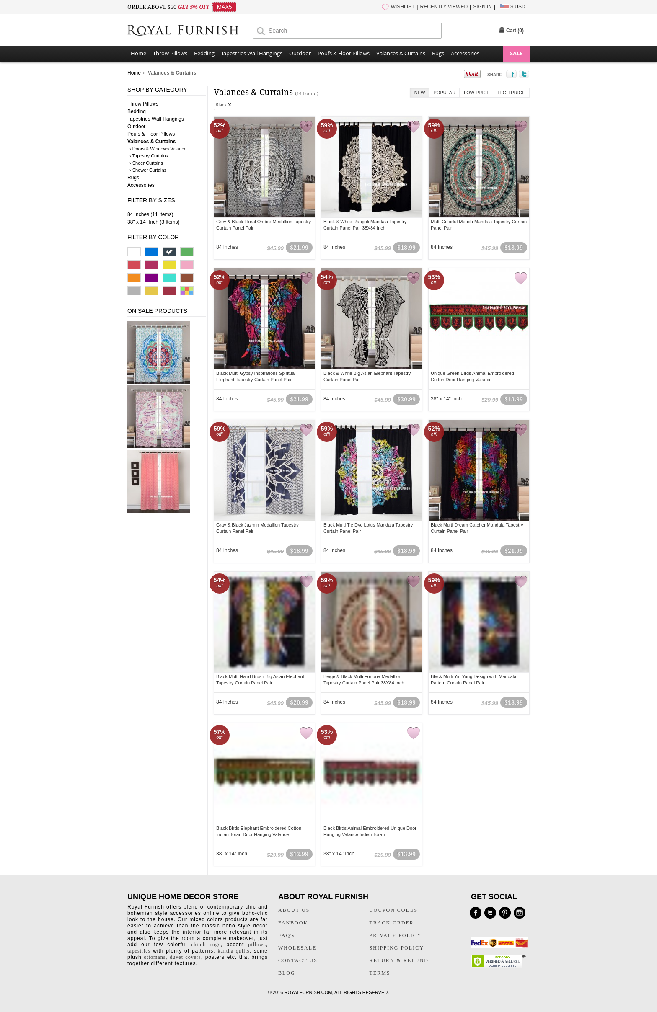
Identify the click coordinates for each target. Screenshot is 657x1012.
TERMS (380, 973)
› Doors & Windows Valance (157, 148)
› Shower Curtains (147, 170)
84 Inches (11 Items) (150, 214)
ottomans (155, 957)
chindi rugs (205, 944)
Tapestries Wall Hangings (251, 53)
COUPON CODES (394, 910)
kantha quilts (233, 951)
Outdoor (300, 53)
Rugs (438, 53)
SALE (516, 53)
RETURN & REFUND (399, 960)
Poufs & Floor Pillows (344, 53)
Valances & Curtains (400, 53)
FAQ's (286, 935)
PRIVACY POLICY (396, 935)
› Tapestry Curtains (148, 155)
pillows (257, 944)
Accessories (465, 53)
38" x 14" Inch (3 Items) (153, 222)
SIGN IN (482, 7)
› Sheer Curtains (146, 162)
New (419, 92)
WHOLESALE (297, 948)
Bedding (204, 53)
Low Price (477, 92)
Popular (445, 92)
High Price (511, 92)
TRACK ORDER (392, 923)
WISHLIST (403, 7)
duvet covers (185, 957)
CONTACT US (298, 960)
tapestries (138, 951)
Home (138, 53)
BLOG (286, 973)
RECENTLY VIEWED (444, 7)
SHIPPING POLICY (397, 948)
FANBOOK (293, 923)
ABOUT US (294, 910)
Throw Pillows (170, 53)
